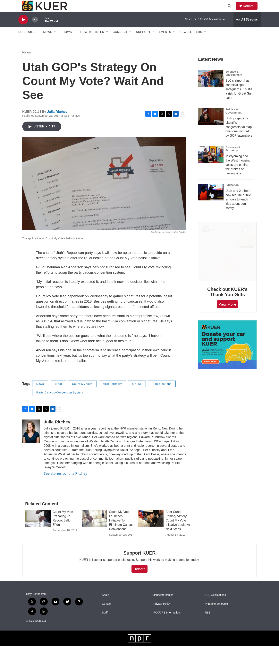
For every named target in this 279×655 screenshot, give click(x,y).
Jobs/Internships (163, 603)
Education (232, 193)
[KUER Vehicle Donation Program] (227, 353)
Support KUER (139, 561)
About (105, 603)
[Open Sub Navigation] (37, 40)
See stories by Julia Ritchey (65, 482)
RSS (208, 621)
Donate (251, 10)
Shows (66, 40)
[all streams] (247, 28)
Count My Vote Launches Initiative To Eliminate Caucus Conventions (121, 529)
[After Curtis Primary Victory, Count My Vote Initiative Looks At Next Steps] (151, 527)
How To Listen (92, 40)
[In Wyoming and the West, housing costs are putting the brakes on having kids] (211, 163)
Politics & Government (233, 120)
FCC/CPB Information (166, 621)
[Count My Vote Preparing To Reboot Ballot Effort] (38, 527)
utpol (58, 392)
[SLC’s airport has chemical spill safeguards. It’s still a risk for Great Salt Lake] (211, 87)
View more (227, 313)
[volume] (35, 28)
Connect (120, 40)
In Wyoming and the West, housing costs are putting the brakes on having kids (237, 173)
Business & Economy (232, 157)
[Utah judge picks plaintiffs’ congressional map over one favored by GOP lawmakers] (211, 125)
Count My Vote (82, 392)
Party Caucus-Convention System (59, 401)
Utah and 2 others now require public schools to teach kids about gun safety (238, 208)
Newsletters (191, 40)
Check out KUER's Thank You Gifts (227, 300)
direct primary (112, 392)
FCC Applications (215, 603)
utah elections (161, 392)
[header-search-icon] (231, 10)
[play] (23, 28)
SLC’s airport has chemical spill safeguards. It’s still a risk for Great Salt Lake (238, 98)
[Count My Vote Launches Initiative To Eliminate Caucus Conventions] (94, 527)
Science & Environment (233, 82)
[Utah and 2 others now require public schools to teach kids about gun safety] (211, 200)
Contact (106, 612)
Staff (105, 621)
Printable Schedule (216, 612)
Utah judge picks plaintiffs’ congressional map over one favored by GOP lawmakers (238, 135)
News (26, 61)
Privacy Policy (161, 612)
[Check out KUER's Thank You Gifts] (227, 260)
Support (143, 40)
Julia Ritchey (57, 120)
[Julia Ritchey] (31, 440)
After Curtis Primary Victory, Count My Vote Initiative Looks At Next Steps (177, 529)
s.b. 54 (137, 392)
